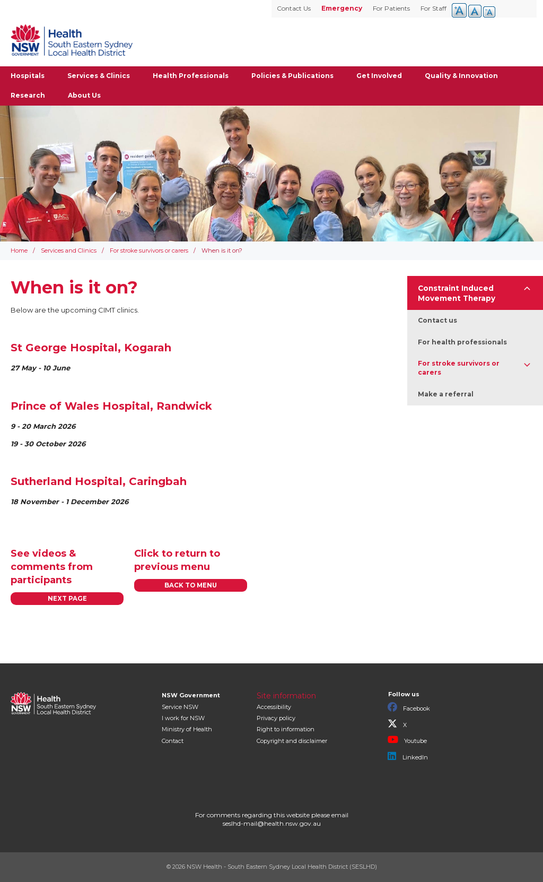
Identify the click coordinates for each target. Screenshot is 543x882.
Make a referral (446, 394)
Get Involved (379, 76)
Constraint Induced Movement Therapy (456, 293)
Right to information (285, 729)
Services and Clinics (69, 250)
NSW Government (191, 695)
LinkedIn (408, 756)
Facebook (409, 707)
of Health (187, 729)
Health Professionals (191, 76)
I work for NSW (183, 718)
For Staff (433, 8)
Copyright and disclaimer (292, 741)
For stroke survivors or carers (149, 250)
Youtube (407, 740)
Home (19, 250)
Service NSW (180, 707)
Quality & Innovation (461, 76)
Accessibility (274, 707)
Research (28, 95)
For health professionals (462, 342)
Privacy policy (276, 718)
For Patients (391, 8)
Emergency (341, 8)
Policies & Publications (292, 76)
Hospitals (28, 76)
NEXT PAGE (67, 598)
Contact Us (294, 8)
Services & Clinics (98, 76)
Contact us (437, 320)
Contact (172, 741)
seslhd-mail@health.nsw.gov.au (272, 823)
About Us (84, 95)
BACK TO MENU (190, 585)
